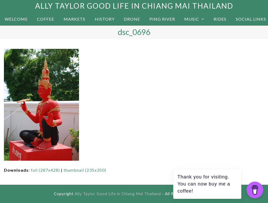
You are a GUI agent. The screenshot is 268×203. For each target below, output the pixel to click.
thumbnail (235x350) (85, 169)
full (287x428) (45, 169)
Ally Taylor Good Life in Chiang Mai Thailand (134, 5)
